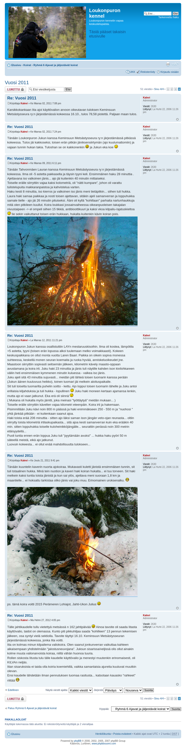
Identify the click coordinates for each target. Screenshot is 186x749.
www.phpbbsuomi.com (104, 743)
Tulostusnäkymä (167, 64)
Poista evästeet (122, 733)
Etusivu (16, 65)
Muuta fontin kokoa (175, 64)
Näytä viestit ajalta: (69, 690)
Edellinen (13, 690)
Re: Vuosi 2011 (21, 98)
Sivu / (159, 89)
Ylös (177, 119)
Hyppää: (104, 708)
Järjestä (108, 690)
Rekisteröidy (147, 71)
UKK (132, 71)
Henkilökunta (103, 733)
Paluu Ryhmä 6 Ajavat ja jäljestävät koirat (32, 708)
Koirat (27, 65)
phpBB (77, 741)
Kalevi (24, 103)
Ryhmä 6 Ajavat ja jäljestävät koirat (55, 65)
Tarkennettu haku (168, 17)
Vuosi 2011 (17, 82)
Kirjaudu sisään (170, 71)
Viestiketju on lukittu (15, 89)
